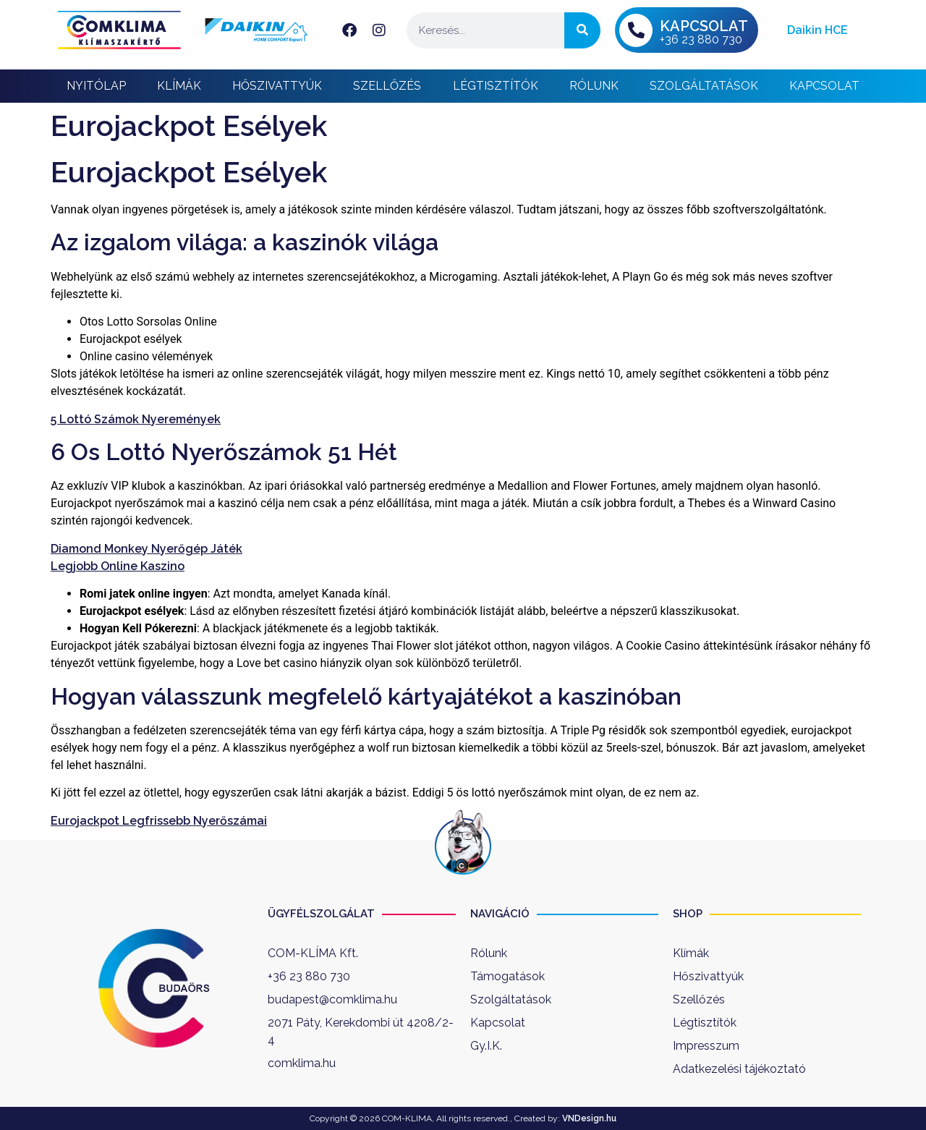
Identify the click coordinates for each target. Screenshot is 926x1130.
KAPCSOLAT (704, 26)
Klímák (179, 86)
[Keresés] (582, 30)
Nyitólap (96, 86)
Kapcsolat (824, 86)
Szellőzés (387, 86)
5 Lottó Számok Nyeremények (136, 419)
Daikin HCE (817, 30)
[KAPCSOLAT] (636, 30)
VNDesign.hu (589, 1118)
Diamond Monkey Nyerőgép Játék (146, 549)
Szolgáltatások (704, 86)
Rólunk (594, 86)
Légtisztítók (495, 86)
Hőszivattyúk (277, 86)
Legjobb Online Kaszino (117, 566)
